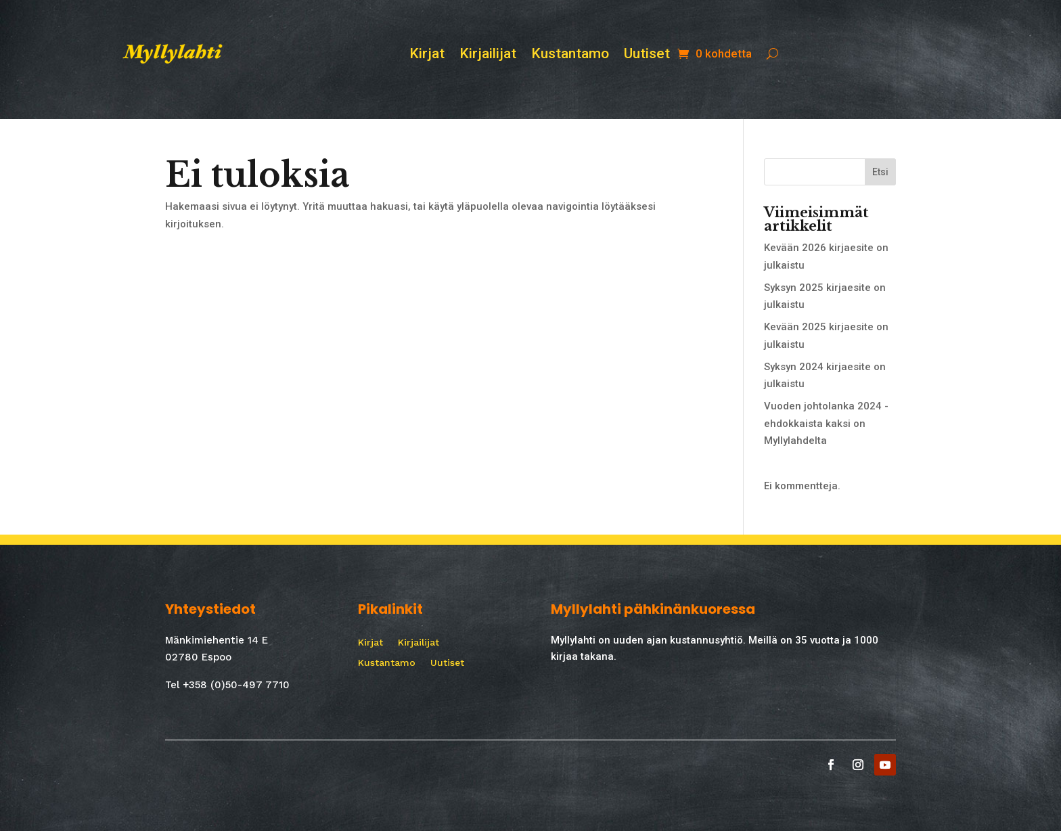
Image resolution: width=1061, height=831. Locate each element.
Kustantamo (570, 55)
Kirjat (427, 55)
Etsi (880, 171)
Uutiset (647, 55)
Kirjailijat (487, 55)
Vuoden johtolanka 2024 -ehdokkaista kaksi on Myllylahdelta (826, 423)
